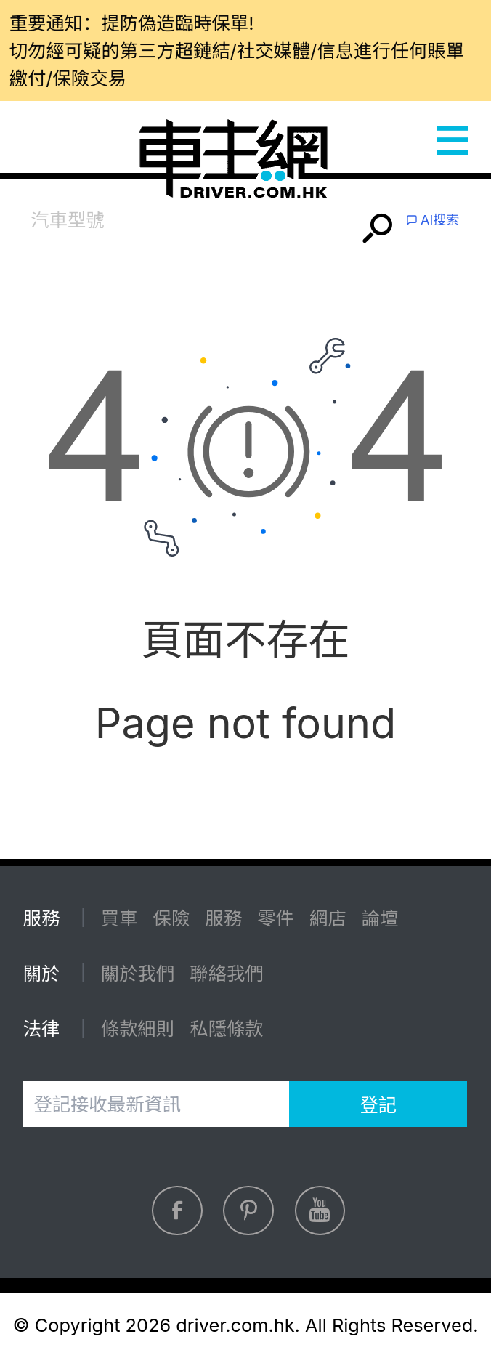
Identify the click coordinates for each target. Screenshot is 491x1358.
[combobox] (190, 220)
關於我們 (137, 973)
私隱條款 (226, 1028)
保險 (171, 918)
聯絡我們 (226, 973)
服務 (223, 918)
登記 (378, 1105)
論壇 (380, 918)
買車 (119, 918)
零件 (275, 918)
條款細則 (137, 1028)
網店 (327, 918)
